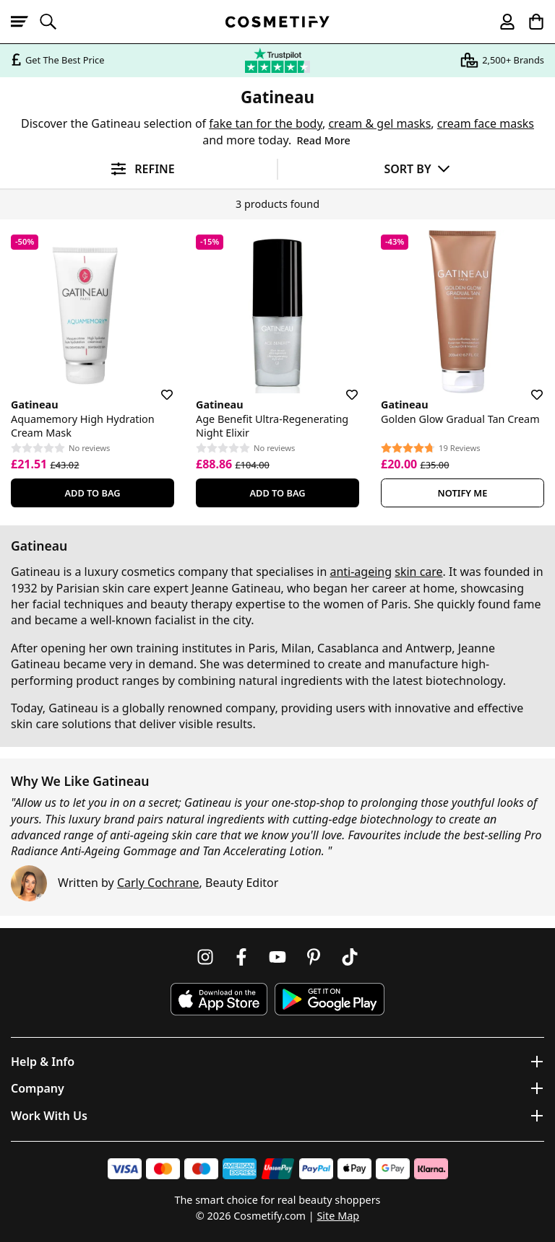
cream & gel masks (379, 123)
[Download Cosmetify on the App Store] (219, 999)
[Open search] (54, 21)
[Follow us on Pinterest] (313, 957)
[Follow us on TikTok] (349, 957)
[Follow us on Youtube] (277, 957)
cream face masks (485, 123)
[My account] (500, 21)
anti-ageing (361, 572)
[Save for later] (156, 386)
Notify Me (463, 492)
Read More (323, 140)
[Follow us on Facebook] (241, 957)
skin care (418, 572)
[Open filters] (138, 169)
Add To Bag (92, 492)
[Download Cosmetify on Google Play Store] (329, 999)
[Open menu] (25, 21)
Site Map (338, 1216)
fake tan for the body (265, 123)
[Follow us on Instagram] (205, 957)
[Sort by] (416, 168)
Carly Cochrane (158, 883)
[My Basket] (529, 21)
